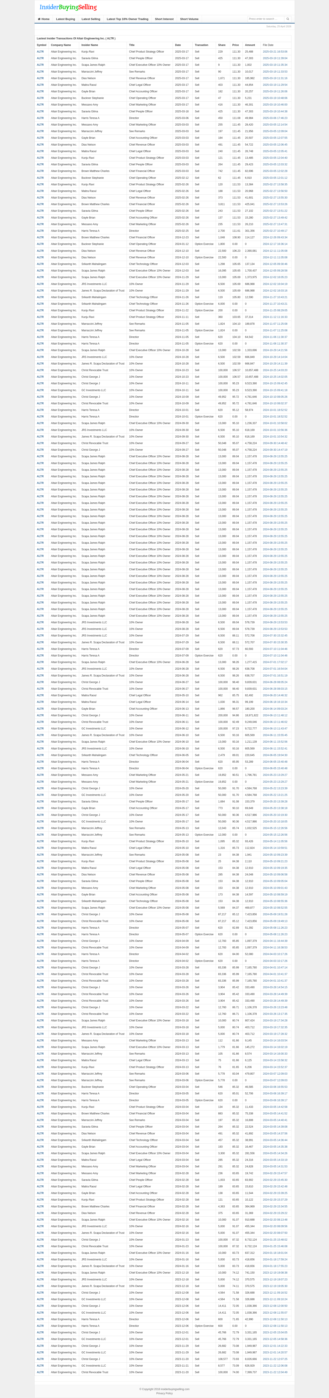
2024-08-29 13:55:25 (275, 456)
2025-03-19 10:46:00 (275, 104)
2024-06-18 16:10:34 (275, 702)
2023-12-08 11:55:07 (275, 1312)
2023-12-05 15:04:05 (275, 1332)
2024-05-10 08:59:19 (275, 894)
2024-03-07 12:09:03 (275, 1073)
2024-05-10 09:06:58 (275, 874)
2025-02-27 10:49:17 (275, 230)
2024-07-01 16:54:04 (275, 668)
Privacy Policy (164, 1393)
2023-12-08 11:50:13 (275, 1319)
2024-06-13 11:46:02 (275, 722)
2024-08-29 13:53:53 (275, 622)
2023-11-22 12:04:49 (275, 1372)
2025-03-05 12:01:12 (275, 177)
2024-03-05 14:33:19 (275, 1159)
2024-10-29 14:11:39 (275, 363)
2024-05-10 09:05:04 (275, 881)
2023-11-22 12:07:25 (275, 1359)
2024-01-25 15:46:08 (275, 1246)
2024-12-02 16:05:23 (275, 277)
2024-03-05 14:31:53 (275, 1166)
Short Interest (164, 19)
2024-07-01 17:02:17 (275, 662)
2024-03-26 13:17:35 (275, 1013)
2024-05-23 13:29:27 (275, 774)
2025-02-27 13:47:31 (275, 224)
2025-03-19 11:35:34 (275, 64)
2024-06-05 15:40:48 (275, 761)
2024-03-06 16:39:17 (275, 1093)
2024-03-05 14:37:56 (275, 1133)
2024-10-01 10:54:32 (275, 436)
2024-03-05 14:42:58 (275, 1106)
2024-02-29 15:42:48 (275, 1186)
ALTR (40, 51)
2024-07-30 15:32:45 (275, 635)
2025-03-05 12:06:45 (275, 144)
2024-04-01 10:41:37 (275, 974)
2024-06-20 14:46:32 (275, 695)
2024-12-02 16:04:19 (275, 284)
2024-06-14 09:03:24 (275, 708)
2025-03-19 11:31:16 (275, 78)
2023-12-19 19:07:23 (275, 1279)
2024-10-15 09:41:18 (275, 390)
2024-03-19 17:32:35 (275, 1027)
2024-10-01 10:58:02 (275, 423)
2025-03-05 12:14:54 (275, 124)
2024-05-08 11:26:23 (275, 927)
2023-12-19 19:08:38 (275, 1272)
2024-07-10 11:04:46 (275, 649)
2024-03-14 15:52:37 (275, 1067)
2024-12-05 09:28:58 (275, 270)
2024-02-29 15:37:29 (275, 1199)
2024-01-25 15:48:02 (275, 1239)
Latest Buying (65, 19)
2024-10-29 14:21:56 (275, 350)
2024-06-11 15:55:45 (275, 735)
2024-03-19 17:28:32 (275, 1033)
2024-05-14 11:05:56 (275, 841)
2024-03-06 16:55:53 (275, 1086)
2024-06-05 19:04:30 (275, 755)
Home (44, 19)
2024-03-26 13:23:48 (275, 1007)
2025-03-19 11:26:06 (275, 91)
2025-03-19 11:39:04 (275, 58)
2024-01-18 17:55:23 (275, 1266)
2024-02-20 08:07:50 (275, 1232)
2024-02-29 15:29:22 (275, 1213)
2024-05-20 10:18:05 (275, 821)
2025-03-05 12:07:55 (275, 137)
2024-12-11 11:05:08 (275, 250)
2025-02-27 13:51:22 (275, 210)
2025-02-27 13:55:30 (275, 197)
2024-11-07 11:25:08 (275, 323)
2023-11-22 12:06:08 (275, 1365)
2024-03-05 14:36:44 (275, 1140)
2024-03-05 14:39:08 (275, 1126)
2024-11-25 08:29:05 (275, 310)
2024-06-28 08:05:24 (275, 682)
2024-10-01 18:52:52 (275, 410)
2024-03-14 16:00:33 (275, 1053)
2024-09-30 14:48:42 (275, 443)
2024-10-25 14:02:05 (275, 376)
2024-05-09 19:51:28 (275, 914)
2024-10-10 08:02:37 (275, 403)
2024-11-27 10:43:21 (275, 297)
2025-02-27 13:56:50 (275, 191)
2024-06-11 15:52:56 (275, 741)
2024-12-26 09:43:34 (275, 237)
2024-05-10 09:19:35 (275, 867)
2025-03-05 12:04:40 (275, 157)
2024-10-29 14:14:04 (275, 357)
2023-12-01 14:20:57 (275, 1352)
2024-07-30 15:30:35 (275, 642)
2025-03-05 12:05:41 (275, 151)
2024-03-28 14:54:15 (275, 987)
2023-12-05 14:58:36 (275, 1339)
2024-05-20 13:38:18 (275, 808)
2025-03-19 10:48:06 (275, 98)
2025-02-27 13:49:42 (275, 217)
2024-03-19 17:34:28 (275, 1020)
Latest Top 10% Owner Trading (127, 19)
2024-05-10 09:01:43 (275, 887)
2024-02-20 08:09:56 (275, 1226)
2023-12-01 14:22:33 (275, 1345)
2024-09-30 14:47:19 (275, 449)
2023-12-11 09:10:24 (275, 1299)
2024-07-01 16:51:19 (275, 675)
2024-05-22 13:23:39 (275, 788)
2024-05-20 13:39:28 (275, 801)
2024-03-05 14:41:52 (275, 1113)
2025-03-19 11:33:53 (275, 71)
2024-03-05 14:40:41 (275, 1120)
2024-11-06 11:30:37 (275, 337)
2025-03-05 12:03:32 (275, 164)
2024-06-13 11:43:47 (275, 728)
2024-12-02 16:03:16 (275, 290)
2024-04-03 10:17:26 (275, 954)
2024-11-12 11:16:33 (275, 317)
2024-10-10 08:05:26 (275, 396)
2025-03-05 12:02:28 (275, 171)
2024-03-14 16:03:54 (275, 1040)
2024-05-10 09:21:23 (275, 861)
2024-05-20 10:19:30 (275, 815)
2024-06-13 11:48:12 (275, 715)
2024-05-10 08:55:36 (275, 901)
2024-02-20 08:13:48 (275, 1219)
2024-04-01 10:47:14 (275, 967)
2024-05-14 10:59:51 (275, 847)
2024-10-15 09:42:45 (275, 383)
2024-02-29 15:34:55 (275, 1206)
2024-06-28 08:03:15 (275, 688)
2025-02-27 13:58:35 (275, 184)
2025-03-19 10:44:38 (275, 111)
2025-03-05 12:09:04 (275, 131)
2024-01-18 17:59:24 (275, 1259)
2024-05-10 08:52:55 (275, 907)
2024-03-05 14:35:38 (275, 1146)
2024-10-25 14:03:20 (275, 370)
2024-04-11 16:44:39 (275, 940)
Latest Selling (91, 19)
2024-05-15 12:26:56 (275, 828)
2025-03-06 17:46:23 (275, 118)
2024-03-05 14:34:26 (275, 1153)
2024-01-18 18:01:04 (275, 1252)
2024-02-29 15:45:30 (275, 1179)
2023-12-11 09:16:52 (275, 1292)
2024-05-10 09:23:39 (275, 854)
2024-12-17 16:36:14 (275, 244)
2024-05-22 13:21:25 (275, 795)
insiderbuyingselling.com (175, 1389)
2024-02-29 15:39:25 (275, 1193)
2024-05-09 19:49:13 (275, 921)
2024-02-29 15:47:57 (275, 1173)
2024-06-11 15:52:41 (275, 748)
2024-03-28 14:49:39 (275, 994)
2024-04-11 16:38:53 (275, 947)
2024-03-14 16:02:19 (275, 1047)
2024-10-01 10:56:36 (275, 430)
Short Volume (189, 19)
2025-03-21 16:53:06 (275, 51)
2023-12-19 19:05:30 (275, 1286)
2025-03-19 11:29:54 (275, 84)
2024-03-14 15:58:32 (275, 1060)
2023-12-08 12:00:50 (275, 1305)
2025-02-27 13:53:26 (275, 204)
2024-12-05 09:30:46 (275, 264)
